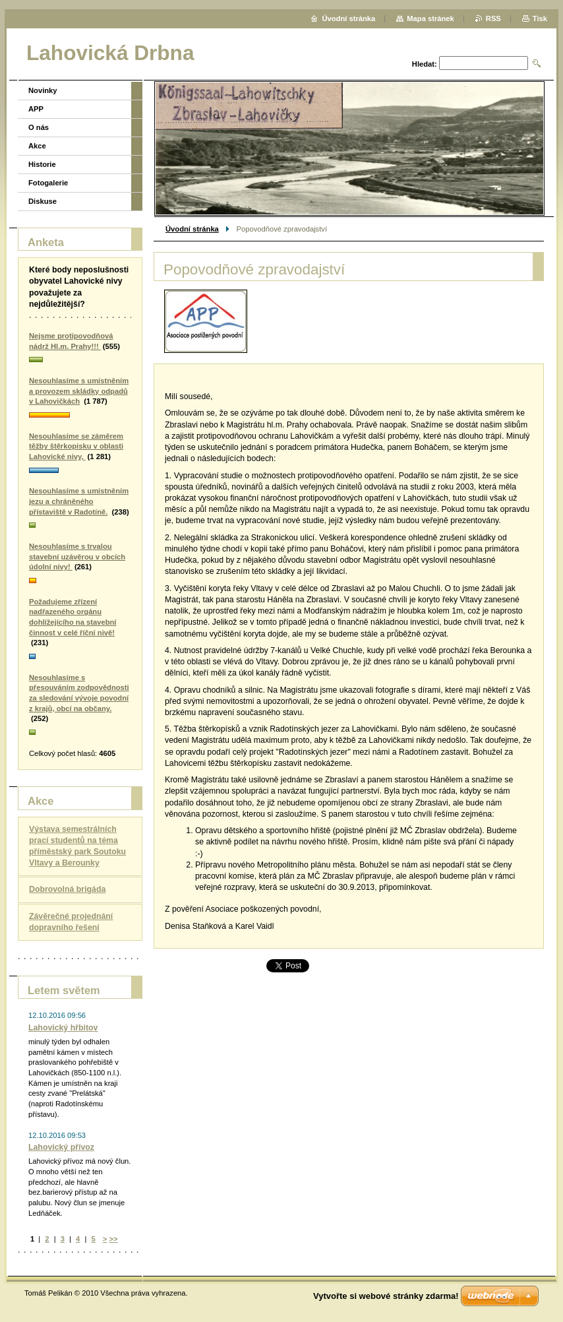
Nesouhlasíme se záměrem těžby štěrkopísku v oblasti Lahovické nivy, (76, 446)
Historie (42, 164)
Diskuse (42, 201)
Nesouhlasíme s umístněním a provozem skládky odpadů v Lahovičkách (79, 391)
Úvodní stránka (192, 229)
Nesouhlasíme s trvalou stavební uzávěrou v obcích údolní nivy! (77, 556)
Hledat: (424, 64)
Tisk (540, 18)
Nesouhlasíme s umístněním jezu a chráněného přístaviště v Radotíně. (79, 501)
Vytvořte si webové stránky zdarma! (386, 1296)
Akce (37, 146)
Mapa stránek (430, 18)
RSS (493, 18)
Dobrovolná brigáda (67, 889)
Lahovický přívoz (61, 1147)
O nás (38, 127)
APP (36, 109)
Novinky (42, 90)
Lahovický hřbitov (63, 1027)
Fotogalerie (48, 183)
